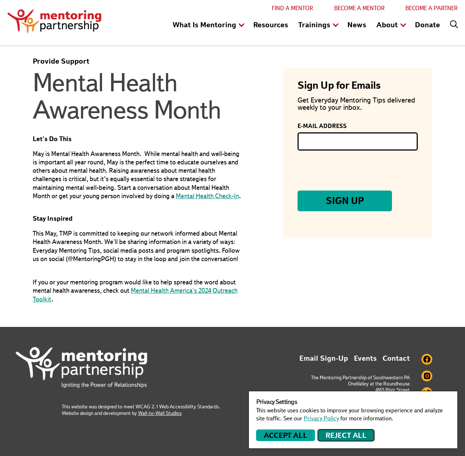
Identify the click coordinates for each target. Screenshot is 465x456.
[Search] (452, 22)
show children (241, 25)
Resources (270, 24)
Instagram (426, 376)
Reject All (346, 435)
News (356, 24)
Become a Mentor (359, 8)
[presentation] (353, 170)
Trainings (314, 24)
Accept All (285, 435)
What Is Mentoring (204, 24)
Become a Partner (431, 8)
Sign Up (345, 201)
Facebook (426, 359)
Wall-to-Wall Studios (160, 413)
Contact (396, 358)
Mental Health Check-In (207, 196)
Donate (427, 24)
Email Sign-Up (323, 358)
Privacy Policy (321, 418)
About (387, 24)
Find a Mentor (292, 8)
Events (365, 358)
